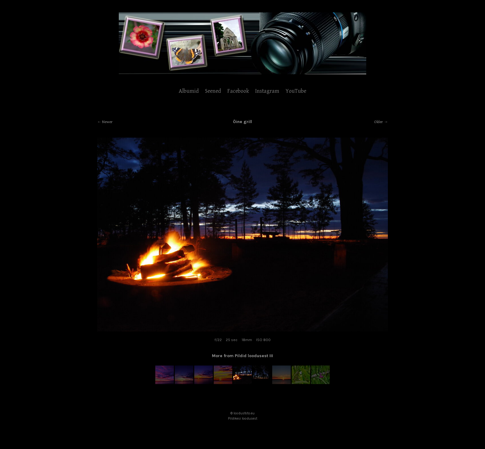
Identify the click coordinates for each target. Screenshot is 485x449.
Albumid (189, 91)
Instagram (267, 91)
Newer (107, 122)
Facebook (238, 91)
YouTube (295, 91)
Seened (213, 91)
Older (378, 122)
